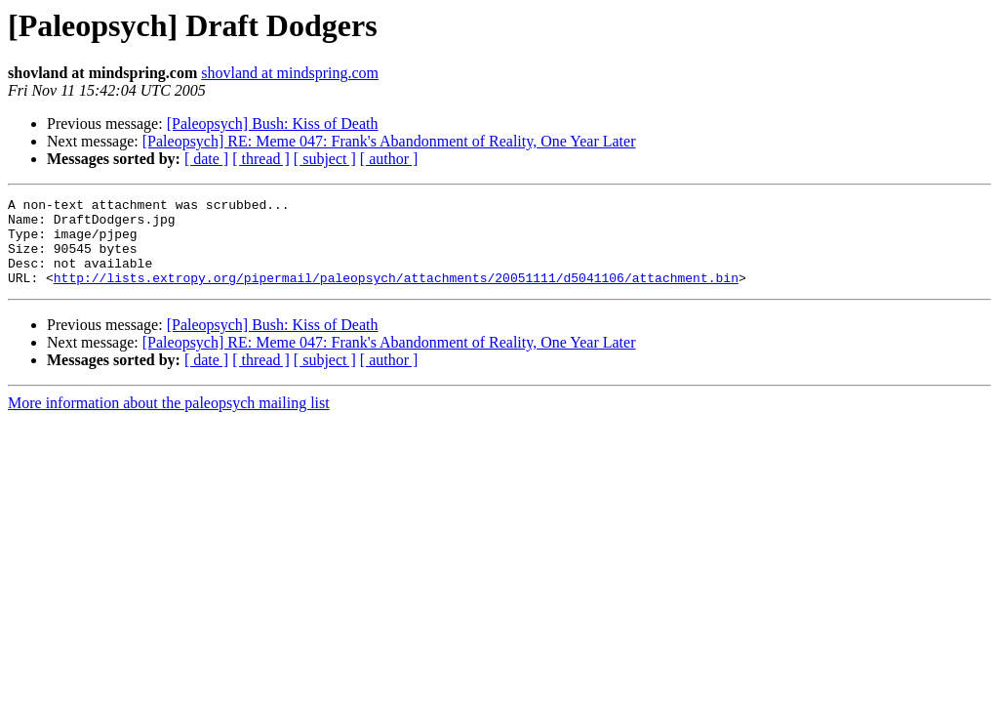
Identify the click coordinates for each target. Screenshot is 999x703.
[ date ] (206, 158)
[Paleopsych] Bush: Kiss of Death (273, 123)
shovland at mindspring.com (290, 72)
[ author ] (389, 158)
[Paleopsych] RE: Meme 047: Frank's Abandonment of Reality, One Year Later (389, 141)
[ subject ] (325, 158)
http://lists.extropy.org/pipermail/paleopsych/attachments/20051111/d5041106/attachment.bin (396, 295)
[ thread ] (261, 158)
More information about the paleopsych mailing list (169, 420)
